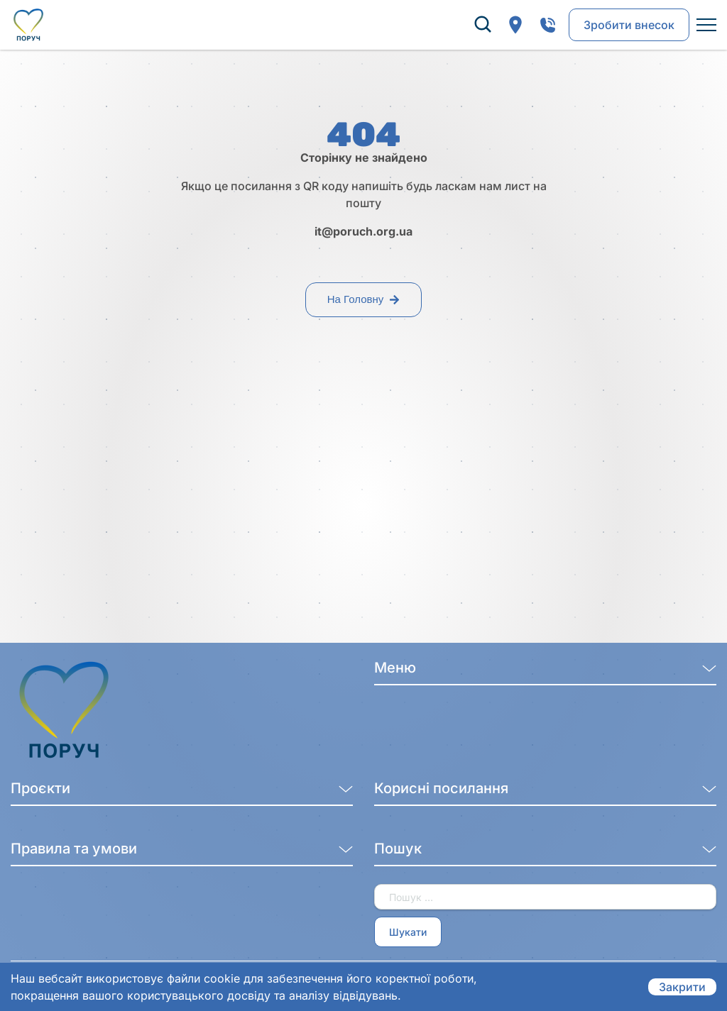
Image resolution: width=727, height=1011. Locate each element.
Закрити (682, 987)
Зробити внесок (629, 25)
